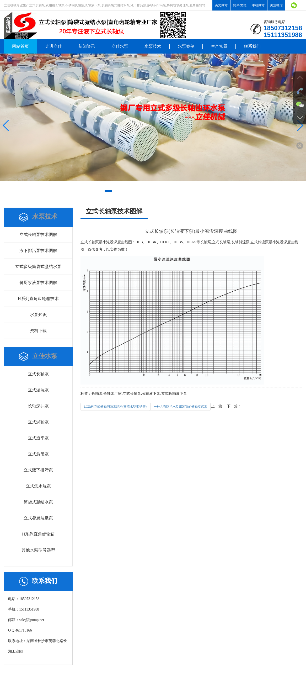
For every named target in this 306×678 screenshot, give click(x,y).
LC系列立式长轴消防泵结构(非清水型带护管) (115, 406)
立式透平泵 (38, 438)
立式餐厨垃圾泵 (38, 518)
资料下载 (38, 330)
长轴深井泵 (38, 406)
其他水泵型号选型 (38, 550)
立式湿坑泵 (38, 390)
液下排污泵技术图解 (38, 250)
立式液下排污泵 (38, 470)
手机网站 (258, 5)
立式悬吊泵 (38, 454)
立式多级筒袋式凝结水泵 (38, 266)
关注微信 (276, 5)
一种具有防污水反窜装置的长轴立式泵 (180, 406)
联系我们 (252, 46)
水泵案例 (186, 46)
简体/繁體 (239, 5)
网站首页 (20, 46)
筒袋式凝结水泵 (38, 502)
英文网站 (221, 5)
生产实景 (219, 46)
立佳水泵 (119, 46)
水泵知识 (38, 314)
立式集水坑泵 (38, 486)
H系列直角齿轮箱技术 (38, 298)
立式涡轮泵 (38, 422)
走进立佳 (53, 46)
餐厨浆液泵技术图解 (38, 282)
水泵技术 (152, 46)
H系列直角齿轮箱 (38, 534)
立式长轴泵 (38, 374)
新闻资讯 (86, 46)
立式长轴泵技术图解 (38, 234)
